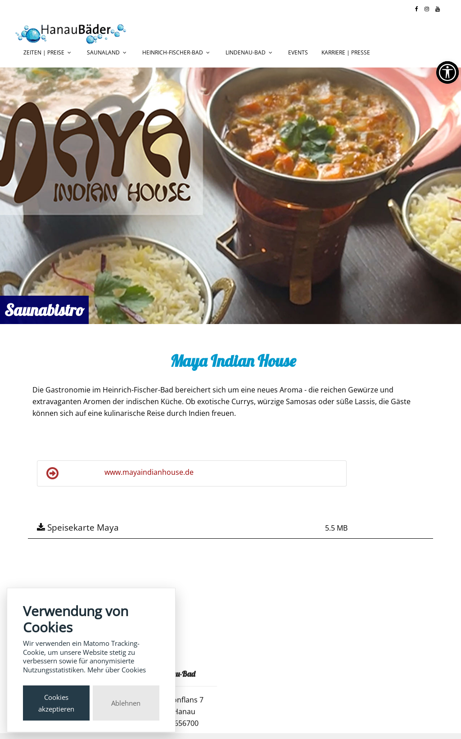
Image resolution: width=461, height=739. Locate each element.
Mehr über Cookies (116, 669)
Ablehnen (125, 702)
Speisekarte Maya (78, 527)
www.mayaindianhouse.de (120, 473)
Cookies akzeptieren (56, 703)
